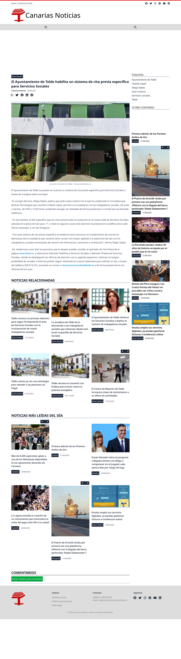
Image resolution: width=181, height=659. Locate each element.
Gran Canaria (17, 76)
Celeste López (139, 83)
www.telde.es (26, 253)
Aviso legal (57, 605)
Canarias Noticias (18, 90)
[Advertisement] (90, 51)
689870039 (107, 597)
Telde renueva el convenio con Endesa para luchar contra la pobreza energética (67, 387)
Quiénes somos (59, 597)
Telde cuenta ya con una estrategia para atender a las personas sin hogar (30, 385)
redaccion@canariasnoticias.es (113, 600)
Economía (56, 558)
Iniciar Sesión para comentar (27, 578)
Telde (134, 99)
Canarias (15, 472)
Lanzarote (136, 255)
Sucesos (95, 473)
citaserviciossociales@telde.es (78, 265)
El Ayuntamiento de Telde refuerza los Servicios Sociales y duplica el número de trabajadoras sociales (110, 321)
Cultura (55, 455)
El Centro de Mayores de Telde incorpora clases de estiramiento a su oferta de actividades (110, 392)
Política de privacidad (62, 601)
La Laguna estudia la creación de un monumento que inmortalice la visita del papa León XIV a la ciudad (30, 519)
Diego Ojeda (138, 87)
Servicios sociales (141, 95)
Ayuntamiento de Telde (144, 79)
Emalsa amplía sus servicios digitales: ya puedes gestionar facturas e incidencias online (108, 516)
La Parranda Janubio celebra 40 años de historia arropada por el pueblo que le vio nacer (149, 248)
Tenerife (15, 528)
